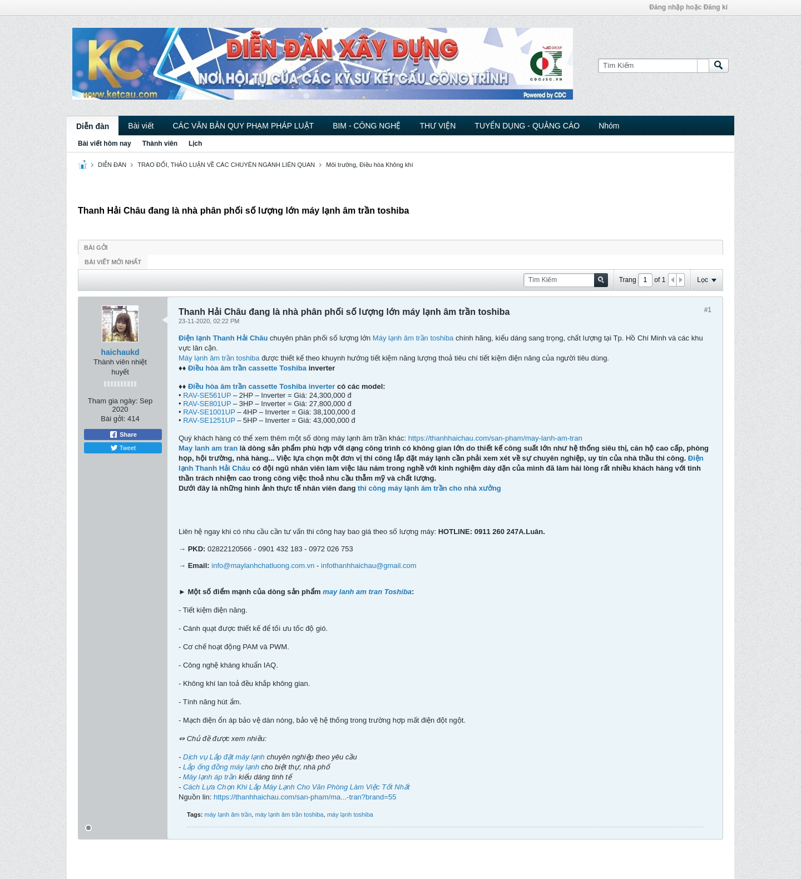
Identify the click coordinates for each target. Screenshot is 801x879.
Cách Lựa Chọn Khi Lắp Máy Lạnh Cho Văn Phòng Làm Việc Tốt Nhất (296, 787)
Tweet (123, 448)
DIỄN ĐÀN (112, 164)
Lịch (195, 143)
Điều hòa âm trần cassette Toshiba (247, 368)
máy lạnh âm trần (228, 814)
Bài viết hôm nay (104, 143)
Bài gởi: (113, 418)
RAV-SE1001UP (209, 412)
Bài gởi (96, 247)
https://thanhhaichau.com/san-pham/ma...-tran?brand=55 (305, 797)
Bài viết (141, 125)
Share (123, 434)
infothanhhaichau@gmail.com (368, 565)
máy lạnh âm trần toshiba (289, 814)
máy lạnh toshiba (350, 814)
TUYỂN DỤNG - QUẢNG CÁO (527, 125)
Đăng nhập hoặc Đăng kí (688, 7)
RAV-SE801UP (207, 403)
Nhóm (609, 125)
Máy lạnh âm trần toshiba (219, 358)
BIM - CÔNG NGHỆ (366, 125)
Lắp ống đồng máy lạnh (220, 767)
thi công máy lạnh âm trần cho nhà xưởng (429, 488)
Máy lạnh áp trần (211, 777)
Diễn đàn (92, 126)
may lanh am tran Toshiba (367, 591)
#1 (707, 310)
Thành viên (159, 143)
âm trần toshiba (427, 338)
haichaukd (120, 352)
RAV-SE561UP (207, 395)
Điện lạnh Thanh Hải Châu (223, 338)
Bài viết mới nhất (113, 262)
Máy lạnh (387, 338)
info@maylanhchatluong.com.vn (262, 565)
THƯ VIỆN (437, 125)
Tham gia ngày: (113, 401)
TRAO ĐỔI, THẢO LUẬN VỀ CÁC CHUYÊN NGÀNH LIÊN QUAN (226, 164)
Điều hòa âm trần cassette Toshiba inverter (261, 386)
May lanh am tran (209, 448)
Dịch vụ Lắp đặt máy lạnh (225, 757)
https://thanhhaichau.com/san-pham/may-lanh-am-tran (495, 438)
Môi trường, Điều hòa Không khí (369, 164)
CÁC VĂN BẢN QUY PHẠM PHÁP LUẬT (243, 125)
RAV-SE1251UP (209, 420)
